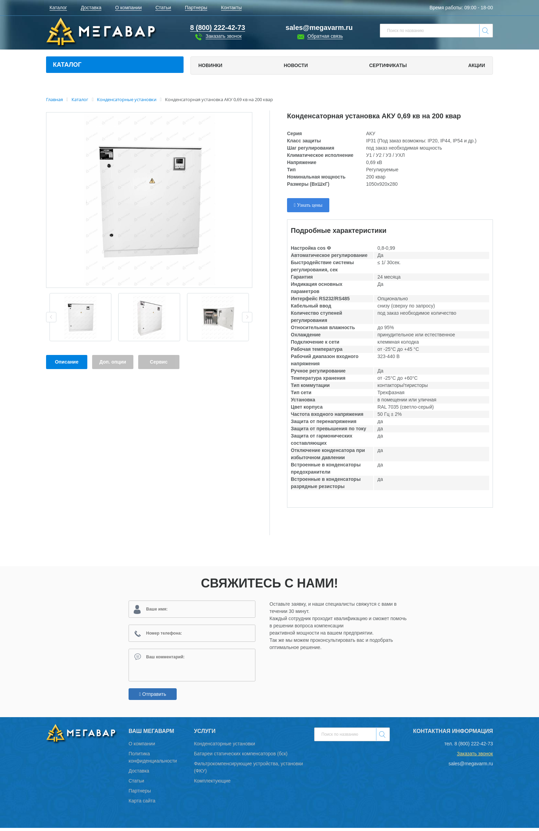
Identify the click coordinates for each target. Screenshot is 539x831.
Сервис (158, 362)
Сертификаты (388, 65)
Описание (67, 362)
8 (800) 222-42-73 (473, 746)
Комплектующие (212, 784)
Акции (476, 65)
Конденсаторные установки (224, 746)
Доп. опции (112, 362)
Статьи (136, 784)
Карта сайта (142, 804)
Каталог (67, 64)
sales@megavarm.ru (319, 27)
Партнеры (140, 794)
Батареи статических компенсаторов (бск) (240, 756)
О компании (142, 746)
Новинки (210, 65)
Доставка (139, 774)
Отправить (152, 697)
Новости (296, 65)
